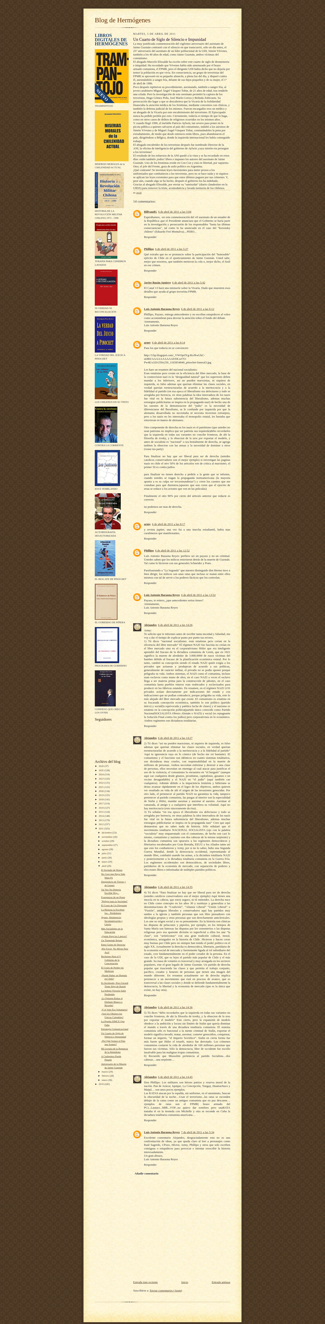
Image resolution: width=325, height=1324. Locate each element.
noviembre (107, 836)
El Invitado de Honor (112, 870)
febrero (106, 1075)
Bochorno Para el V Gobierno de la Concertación (111, 960)
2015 (101, 811)
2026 (101, 766)
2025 (101, 770)
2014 (101, 815)
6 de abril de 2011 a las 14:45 (175, 1077)
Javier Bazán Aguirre (157, 282)
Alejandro (150, 625)
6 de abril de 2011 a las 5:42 (188, 282)
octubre (106, 841)
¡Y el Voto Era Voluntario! (114, 1009)
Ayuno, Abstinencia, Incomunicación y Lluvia (112, 921)
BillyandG (150, 211)
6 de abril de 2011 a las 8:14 (168, 342)
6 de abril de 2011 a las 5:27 (171, 249)
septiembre (108, 845)
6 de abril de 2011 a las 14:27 (175, 738)
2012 (101, 824)
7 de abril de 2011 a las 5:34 (197, 1132)
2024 (101, 774)
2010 (101, 1084)
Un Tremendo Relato (111, 940)
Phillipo (149, 249)
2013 (101, 820)
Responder (150, 237)
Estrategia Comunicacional (114, 1029)
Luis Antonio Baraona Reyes (162, 309)
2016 (101, 807)
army (147, 342)
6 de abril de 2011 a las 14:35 (175, 887)
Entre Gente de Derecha (113, 944)
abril (104, 866)
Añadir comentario (147, 1173)
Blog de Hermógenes (123, 20)
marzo (105, 1071)
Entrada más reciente (145, 1282)
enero (105, 1080)
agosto (105, 849)
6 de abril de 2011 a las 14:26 (175, 625)
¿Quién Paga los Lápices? (114, 936)
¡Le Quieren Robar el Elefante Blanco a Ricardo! (112, 1002)
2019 (101, 795)
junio (105, 857)
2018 (101, 799)
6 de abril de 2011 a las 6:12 (197, 309)
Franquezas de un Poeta (113, 897)
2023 (101, 778)
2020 (101, 791)
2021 (101, 787)
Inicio (184, 1282)
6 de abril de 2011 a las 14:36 (175, 1007)
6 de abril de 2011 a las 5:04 (174, 211)
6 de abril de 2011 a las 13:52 (198, 595)
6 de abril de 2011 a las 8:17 (168, 524)
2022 (101, 782)
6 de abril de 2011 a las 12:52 (172, 550)
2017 (101, 803)
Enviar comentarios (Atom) (166, 1290)
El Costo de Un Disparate (114, 905)
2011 (101, 828)
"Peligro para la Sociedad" (114, 901)
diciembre (107, 832)
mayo (105, 861)
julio (104, 853)
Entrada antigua (221, 1282)
